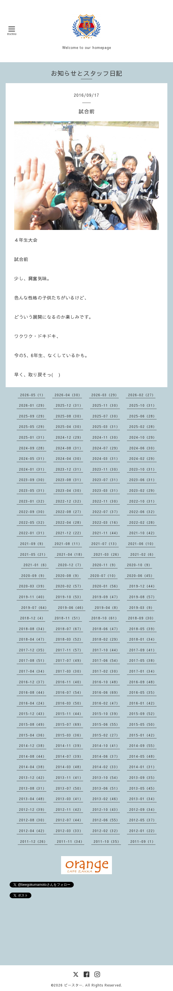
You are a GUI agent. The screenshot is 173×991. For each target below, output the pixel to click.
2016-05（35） (143, 692)
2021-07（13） (105, 543)
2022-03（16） (106, 522)
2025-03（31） (106, 426)
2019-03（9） (141, 607)
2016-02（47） (106, 703)
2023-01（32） (32, 501)
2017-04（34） (32, 671)
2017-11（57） (69, 650)
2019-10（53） (69, 596)
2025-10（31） (143, 405)
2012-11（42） (69, 809)
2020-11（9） (105, 565)
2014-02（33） (106, 766)
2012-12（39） (32, 809)
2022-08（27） (69, 511)
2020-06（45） (140, 575)
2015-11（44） (69, 713)
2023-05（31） (32, 490)
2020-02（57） (69, 586)
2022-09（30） (32, 511)
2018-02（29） (106, 639)
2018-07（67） (69, 628)
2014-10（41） (106, 745)
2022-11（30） (106, 501)
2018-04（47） (32, 639)
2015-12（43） (32, 713)
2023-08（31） (69, 479)
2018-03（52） (69, 639)
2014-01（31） (143, 766)
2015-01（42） (143, 735)
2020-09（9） (33, 575)
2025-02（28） (143, 426)
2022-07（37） (106, 511)
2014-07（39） (69, 756)
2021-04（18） (70, 554)
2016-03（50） (69, 703)
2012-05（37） (143, 820)
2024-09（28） (32, 448)
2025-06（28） (143, 416)
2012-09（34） (143, 809)
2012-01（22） (143, 830)
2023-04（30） (69, 490)
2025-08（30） (69, 416)
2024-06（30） (143, 448)
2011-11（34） (70, 841)
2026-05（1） (32, 395)
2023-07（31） (106, 479)
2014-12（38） (32, 745)
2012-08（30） (32, 820)
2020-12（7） (70, 565)
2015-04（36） (32, 735)
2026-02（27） (141, 395)
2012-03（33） (69, 830)
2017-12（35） (32, 650)
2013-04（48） (32, 798)
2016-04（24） (32, 703)
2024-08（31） (69, 448)
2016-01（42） (143, 703)
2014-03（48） (69, 766)
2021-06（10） (141, 543)
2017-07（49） (69, 660)
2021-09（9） (32, 543)
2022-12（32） (69, 501)
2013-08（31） (32, 788)
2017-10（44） (106, 650)
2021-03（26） (107, 554)
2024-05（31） (32, 458)
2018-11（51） (68, 618)
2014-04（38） (32, 766)
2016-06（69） (106, 692)
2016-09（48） (143, 682)
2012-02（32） (106, 830)
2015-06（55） (106, 724)
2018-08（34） (32, 628)
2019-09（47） (106, 596)
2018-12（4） (32, 618)
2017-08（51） (32, 660)
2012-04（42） (32, 830)
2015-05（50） (143, 724)
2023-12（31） (69, 469)
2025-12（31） (69, 405)
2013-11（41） (69, 777)
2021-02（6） (142, 554)
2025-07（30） (106, 416)
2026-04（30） (68, 395)
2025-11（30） (106, 405)
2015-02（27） (106, 735)
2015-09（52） (143, 713)
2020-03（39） (32, 586)
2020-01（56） (106, 586)
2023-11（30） (106, 469)
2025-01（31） (32, 437)
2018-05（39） (143, 628)
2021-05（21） (33, 554)
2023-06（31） (143, 479)
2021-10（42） (143, 533)
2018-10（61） (105, 618)
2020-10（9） (139, 565)
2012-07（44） (69, 820)
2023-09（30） (32, 479)
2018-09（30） (141, 618)
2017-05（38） (143, 660)
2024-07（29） (106, 448)
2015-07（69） (69, 724)
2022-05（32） (32, 522)
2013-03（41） (69, 798)
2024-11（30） (106, 437)
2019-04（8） (107, 607)
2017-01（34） (143, 671)
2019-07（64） (35, 607)
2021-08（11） (68, 543)
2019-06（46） (71, 607)
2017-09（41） (143, 650)
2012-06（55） (106, 820)
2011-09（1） (142, 841)
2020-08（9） (68, 575)
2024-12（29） (69, 437)
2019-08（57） (143, 596)
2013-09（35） (143, 777)
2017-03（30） (69, 671)
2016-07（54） (69, 692)
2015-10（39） (106, 713)
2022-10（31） (143, 501)
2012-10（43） (106, 809)
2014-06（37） (106, 756)
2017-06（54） (106, 660)
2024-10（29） (143, 437)
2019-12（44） (143, 586)
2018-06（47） (106, 628)
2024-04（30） (69, 458)
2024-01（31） (32, 469)
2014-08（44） (32, 756)
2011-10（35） (107, 841)
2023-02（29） (143, 490)
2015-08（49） (32, 724)
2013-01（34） (143, 798)
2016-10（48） (106, 682)
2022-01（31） (32, 533)
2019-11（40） (32, 596)
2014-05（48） (143, 756)
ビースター (73, 985)
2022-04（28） (69, 522)
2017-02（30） (106, 671)
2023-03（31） (106, 490)
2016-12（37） (32, 682)
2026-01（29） (32, 405)
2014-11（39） (69, 745)
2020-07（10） (104, 575)
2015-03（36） (69, 735)
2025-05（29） (32, 426)
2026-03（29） (105, 395)
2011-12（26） (33, 841)
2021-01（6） (36, 565)
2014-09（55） (143, 745)
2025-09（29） (32, 416)
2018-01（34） (143, 639)
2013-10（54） (106, 777)
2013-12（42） (32, 777)
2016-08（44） (32, 692)
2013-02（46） (106, 798)
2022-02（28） (143, 522)
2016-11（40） (69, 682)
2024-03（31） (106, 458)
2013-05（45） (143, 788)
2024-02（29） (143, 458)
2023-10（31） (143, 469)
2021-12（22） (69, 533)
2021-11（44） (106, 533)
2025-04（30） (69, 426)
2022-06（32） (143, 511)
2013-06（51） (106, 788)
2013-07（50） (69, 788)
